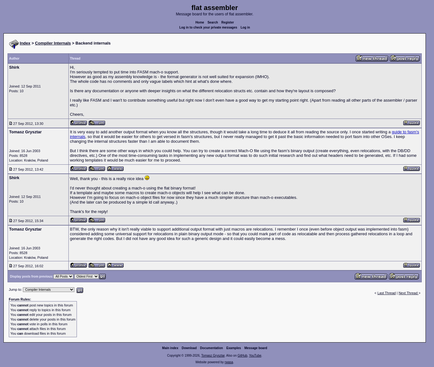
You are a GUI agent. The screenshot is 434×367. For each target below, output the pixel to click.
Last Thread (387, 293)
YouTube (255, 355)
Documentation (211, 348)
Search (212, 22)
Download (189, 348)
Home (200, 22)
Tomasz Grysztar (212, 355)
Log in (245, 27)
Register (227, 22)
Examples (233, 348)
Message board (255, 348)
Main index (170, 348)
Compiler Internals (53, 43)
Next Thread (408, 293)
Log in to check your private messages (208, 27)
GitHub (242, 355)
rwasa (229, 362)
